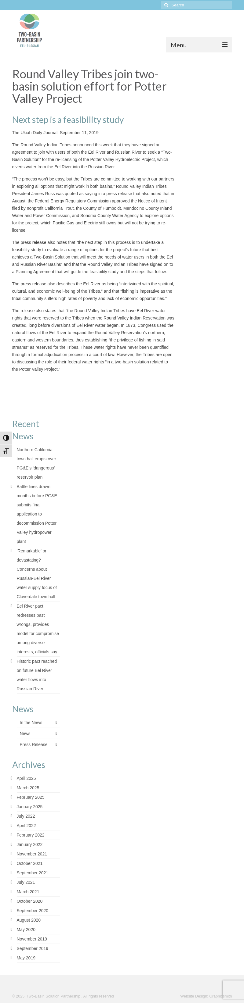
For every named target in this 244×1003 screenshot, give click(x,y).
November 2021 (32, 853)
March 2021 (28, 891)
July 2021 (26, 882)
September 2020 (33, 910)
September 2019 (33, 948)
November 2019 (32, 939)
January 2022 (30, 844)
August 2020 (29, 920)
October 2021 (30, 863)
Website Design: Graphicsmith (206, 996)
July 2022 (26, 816)
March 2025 (28, 787)
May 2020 (26, 929)
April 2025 (26, 778)
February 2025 (31, 797)
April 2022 (26, 825)
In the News (31, 722)
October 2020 (30, 901)
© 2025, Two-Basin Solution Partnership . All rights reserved (63, 996)
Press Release (34, 744)
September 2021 (33, 872)
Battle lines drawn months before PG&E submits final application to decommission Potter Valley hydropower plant (37, 514)
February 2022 (31, 835)
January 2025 (30, 806)
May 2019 (26, 957)
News (25, 733)
